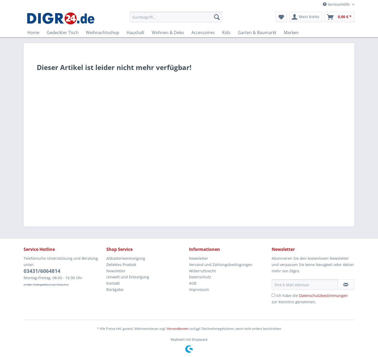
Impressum (199, 289)
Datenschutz (200, 276)
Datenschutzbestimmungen (323, 295)
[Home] (33, 32)
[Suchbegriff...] (176, 17)
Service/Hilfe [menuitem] (337, 4)
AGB (192, 283)
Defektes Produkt (121, 264)
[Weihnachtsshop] (102, 32)
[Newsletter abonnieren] (346, 284)
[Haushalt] (135, 32)
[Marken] (291, 32)
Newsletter (115, 270)
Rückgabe (114, 289)
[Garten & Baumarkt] (257, 32)
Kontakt (113, 283)
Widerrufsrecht (202, 270)
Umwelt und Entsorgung (127, 276)
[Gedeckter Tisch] (62, 32)
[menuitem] (176, 19)
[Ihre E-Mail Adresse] (305, 284)
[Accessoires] (203, 32)
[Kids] (226, 32)
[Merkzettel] (281, 17)
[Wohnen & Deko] (168, 32)
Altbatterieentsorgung (125, 258)
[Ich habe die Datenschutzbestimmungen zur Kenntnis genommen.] (273, 295)
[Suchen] (216, 17)
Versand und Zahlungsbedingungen (221, 264)
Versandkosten (177, 328)
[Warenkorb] (339, 17)
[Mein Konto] (305, 17)
